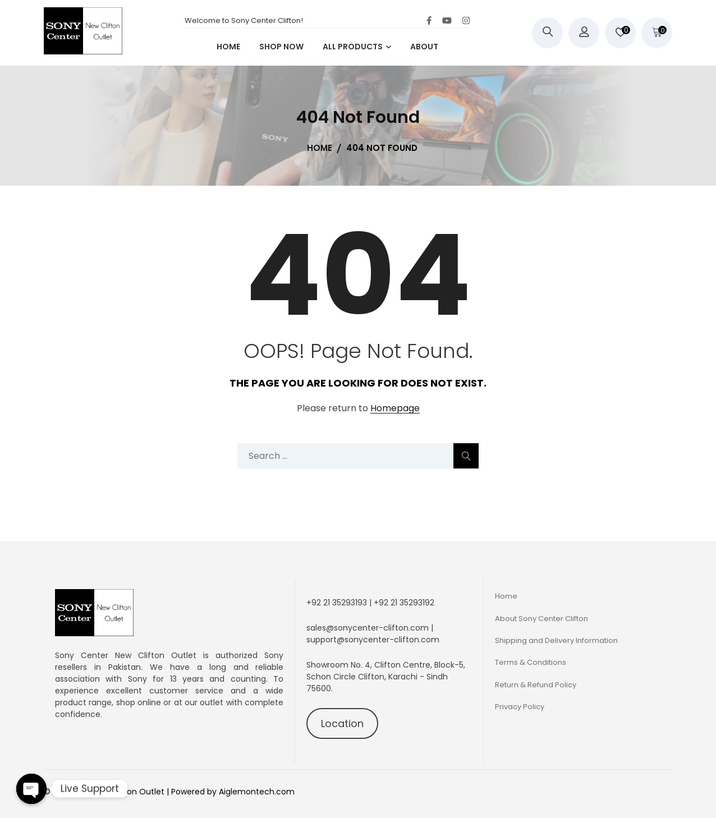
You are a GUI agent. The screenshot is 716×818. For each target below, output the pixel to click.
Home (506, 596)
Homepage (395, 408)
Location (342, 723)
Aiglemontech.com (257, 791)
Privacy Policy (519, 706)
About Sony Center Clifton (541, 618)
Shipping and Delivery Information (556, 640)
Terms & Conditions (530, 662)
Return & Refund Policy (535, 684)
